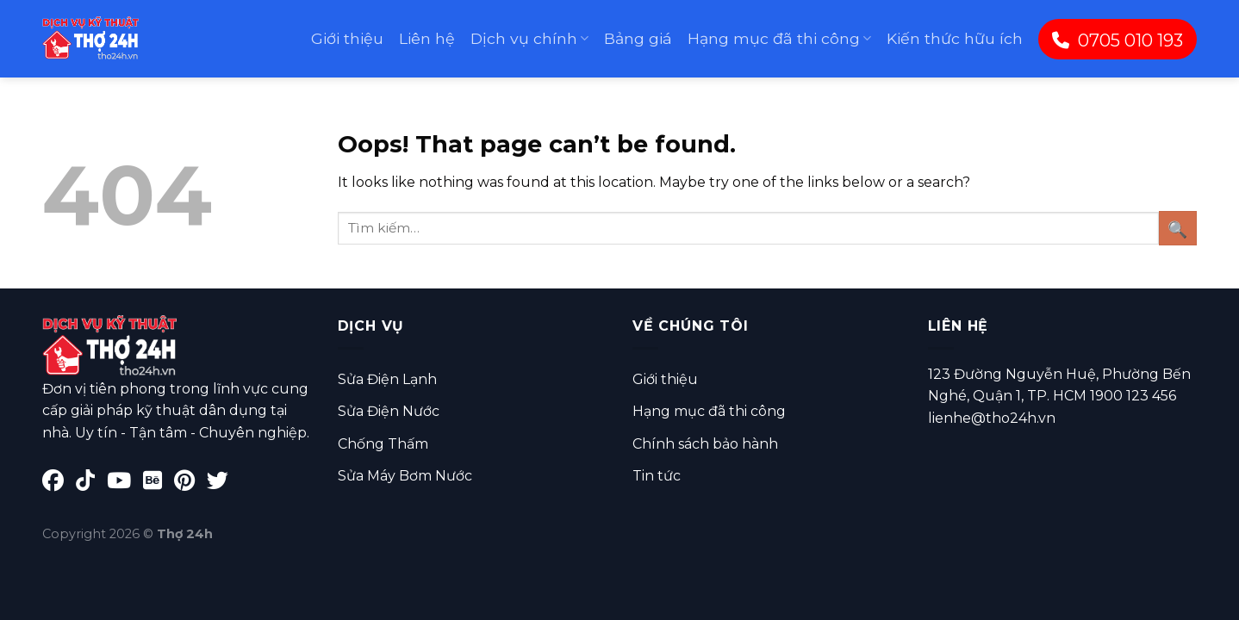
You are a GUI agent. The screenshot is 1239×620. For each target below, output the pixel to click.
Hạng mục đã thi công (779, 38)
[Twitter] (222, 483)
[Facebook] (59, 483)
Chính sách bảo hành (705, 444)
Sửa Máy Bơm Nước (405, 476)
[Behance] (158, 483)
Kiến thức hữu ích (955, 38)
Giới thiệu (347, 38)
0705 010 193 (1117, 40)
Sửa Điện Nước (388, 411)
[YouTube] (125, 483)
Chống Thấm (383, 444)
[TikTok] (91, 483)
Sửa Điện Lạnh (387, 379)
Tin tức (656, 476)
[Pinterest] (190, 483)
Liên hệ (427, 38)
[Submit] (1178, 228)
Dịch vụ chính (529, 38)
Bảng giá (638, 38)
